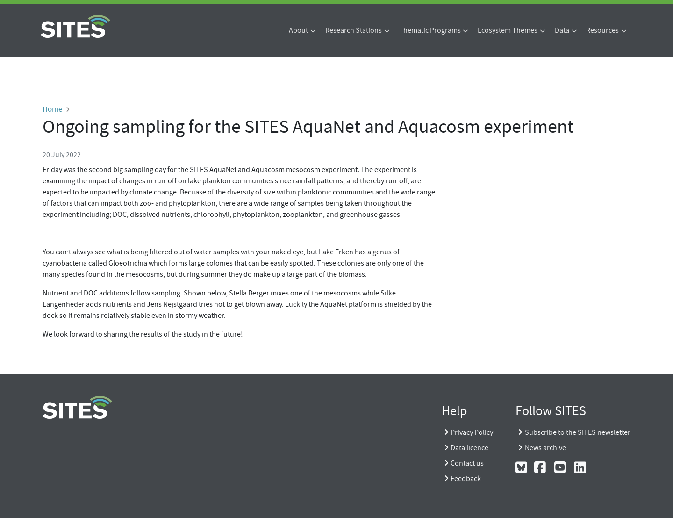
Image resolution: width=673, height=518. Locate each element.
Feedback (466, 478)
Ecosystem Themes (507, 30)
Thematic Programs (430, 30)
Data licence (469, 448)
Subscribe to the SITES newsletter (577, 432)
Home (52, 109)
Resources (602, 30)
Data (562, 30)
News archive (545, 448)
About (298, 30)
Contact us (467, 463)
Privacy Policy (472, 432)
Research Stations (353, 30)
